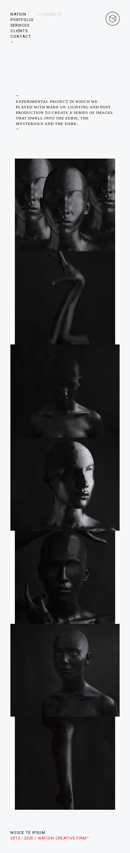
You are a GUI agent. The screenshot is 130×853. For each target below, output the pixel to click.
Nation (18, 14)
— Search (49, 14)
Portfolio (22, 20)
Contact (20, 36)
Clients (19, 31)
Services (19, 25)
